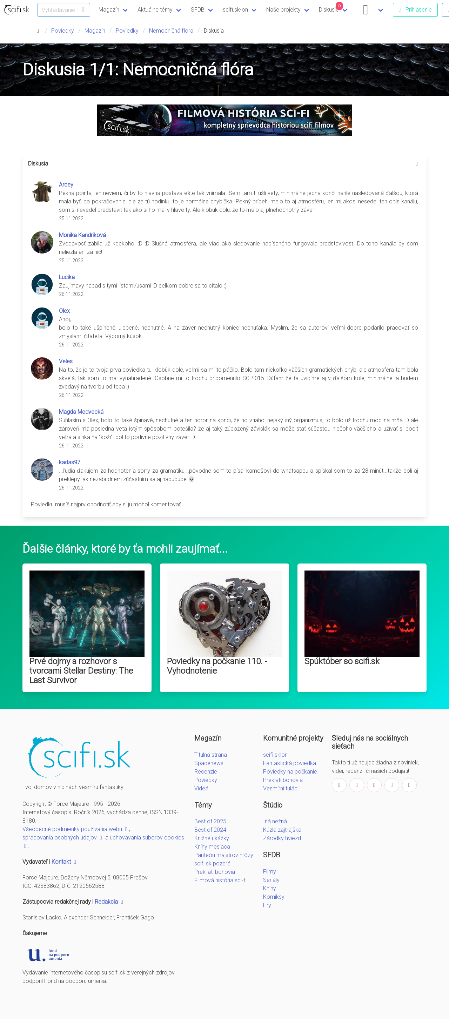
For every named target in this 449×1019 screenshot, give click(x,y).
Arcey (66, 184)
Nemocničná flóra (171, 30)
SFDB (198, 9)
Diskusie (331, 7)
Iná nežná (275, 821)
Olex (64, 311)
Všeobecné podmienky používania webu (75, 829)
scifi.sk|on (275, 754)
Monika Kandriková (82, 235)
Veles (66, 361)
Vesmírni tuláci (281, 788)
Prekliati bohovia (214, 872)
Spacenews (208, 763)
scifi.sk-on (235, 9)
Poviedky (62, 30)
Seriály (271, 880)
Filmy (269, 871)
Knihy (269, 888)
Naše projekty (283, 9)
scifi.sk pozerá (212, 863)
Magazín (109, 9)
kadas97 (69, 462)
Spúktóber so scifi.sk (342, 661)
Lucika (67, 277)
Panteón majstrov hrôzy (223, 855)
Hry (267, 905)
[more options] (417, 163)
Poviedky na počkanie (290, 771)
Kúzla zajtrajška (282, 829)
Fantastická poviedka (289, 763)
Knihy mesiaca (212, 846)
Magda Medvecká (81, 412)
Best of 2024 (210, 829)
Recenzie (205, 771)
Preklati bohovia (283, 780)
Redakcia (110, 901)
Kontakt (65, 861)
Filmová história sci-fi (220, 880)
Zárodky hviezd (282, 838)
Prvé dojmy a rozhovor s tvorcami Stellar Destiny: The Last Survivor (81, 670)
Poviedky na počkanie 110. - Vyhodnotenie (217, 666)
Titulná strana (210, 754)
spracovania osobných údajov (63, 837)
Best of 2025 (210, 821)
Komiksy (273, 896)
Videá (201, 788)
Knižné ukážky (211, 838)
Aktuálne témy (155, 9)
